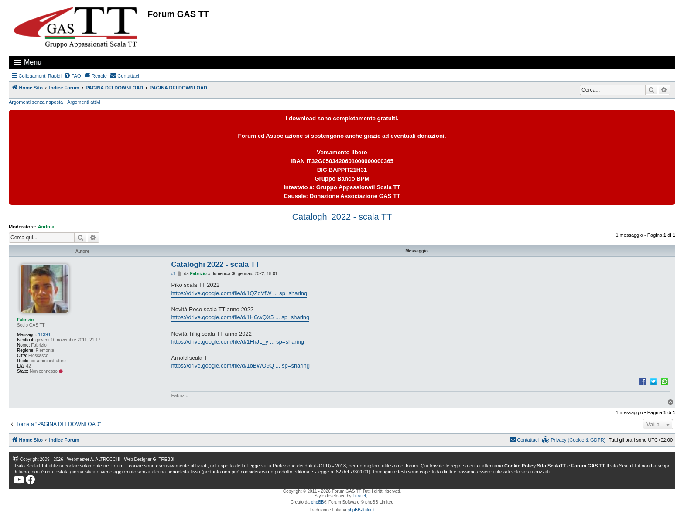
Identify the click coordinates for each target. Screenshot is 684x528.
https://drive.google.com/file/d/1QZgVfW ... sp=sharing (239, 293)
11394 (44, 334)
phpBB (317, 502)
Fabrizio (25, 319)
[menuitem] (72, 76)
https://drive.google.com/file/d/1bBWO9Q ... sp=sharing (240, 365)
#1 (173, 273)
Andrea (46, 226)
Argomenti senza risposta (36, 102)
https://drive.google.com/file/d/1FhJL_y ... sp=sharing (237, 341)
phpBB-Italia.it (361, 510)
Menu (32, 62)
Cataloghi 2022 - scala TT (342, 216)
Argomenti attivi (83, 102)
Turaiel (359, 496)
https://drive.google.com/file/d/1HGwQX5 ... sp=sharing (240, 317)
